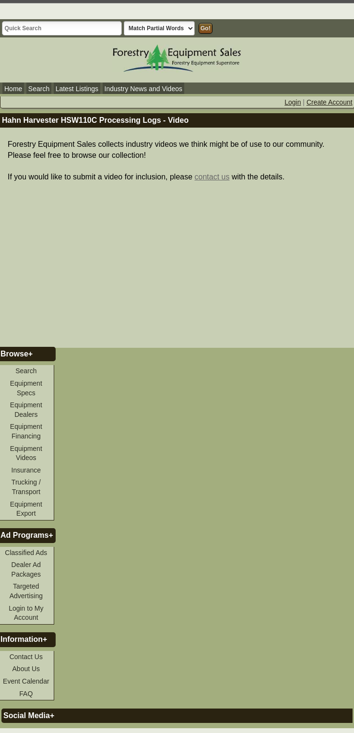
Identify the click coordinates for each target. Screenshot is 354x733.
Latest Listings (77, 89)
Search (38, 89)
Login (292, 102)
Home (13, 89)
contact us (212, 177)
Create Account (330, 102)
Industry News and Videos (143, 89)
